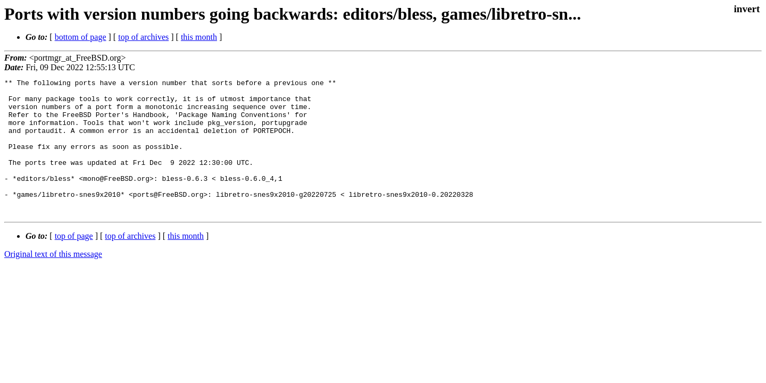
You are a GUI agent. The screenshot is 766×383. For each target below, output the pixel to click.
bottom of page (80, 36)
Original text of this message (53, 281)
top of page (74, 263)
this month (199, 36)
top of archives (143, 36)
